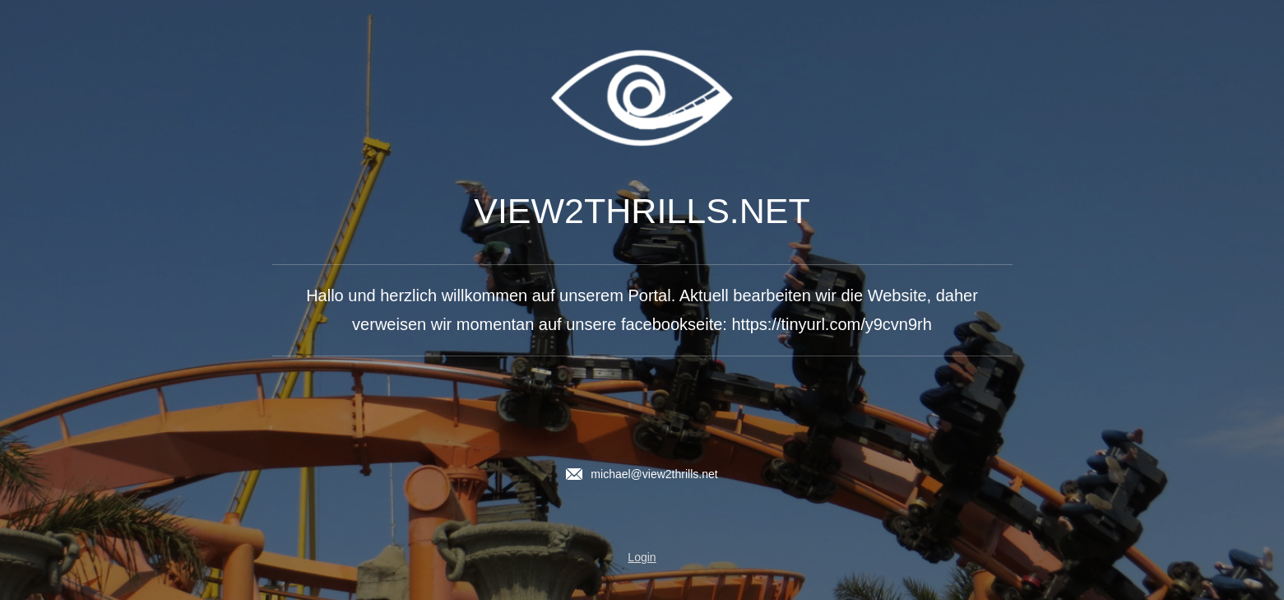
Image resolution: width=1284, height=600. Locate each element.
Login (642, 557)
